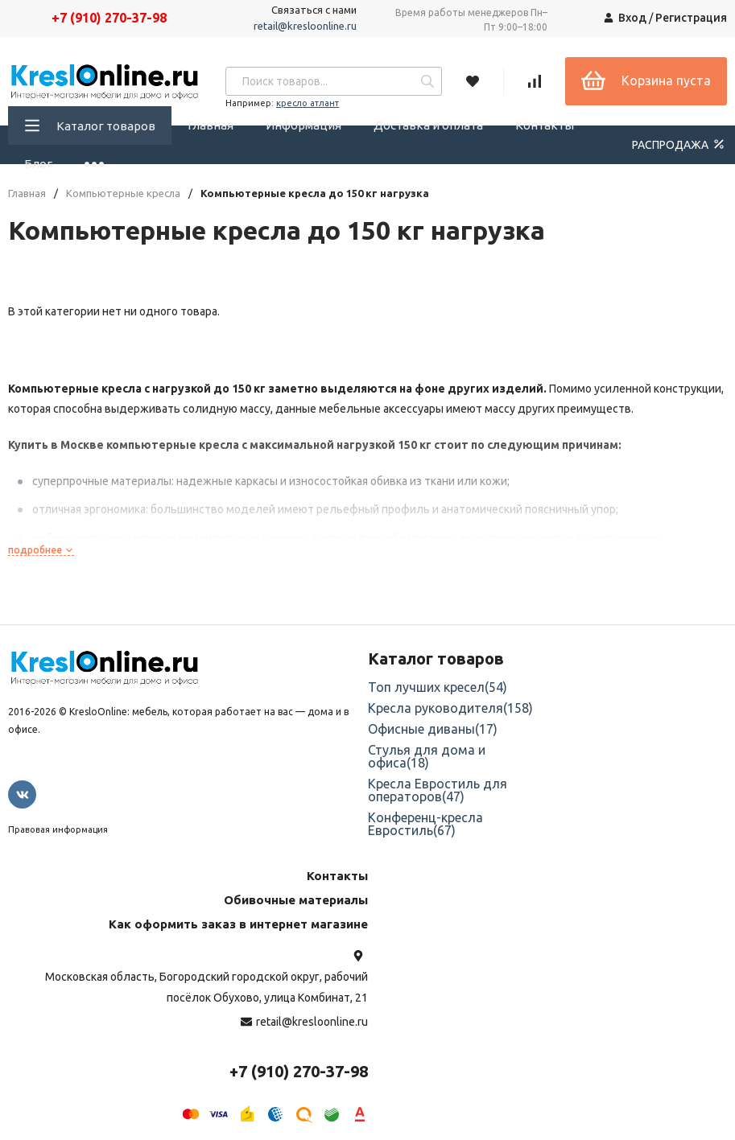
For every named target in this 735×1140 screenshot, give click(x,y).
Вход (632, 17)
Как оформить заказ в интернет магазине (238, 924)
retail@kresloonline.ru (305, 25)
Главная (210, 125)
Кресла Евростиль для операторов (437, 790)
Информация (303, 125)
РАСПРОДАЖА (679, 144)
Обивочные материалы (296, 900)
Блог (38, 164)
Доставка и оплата (428, 125)
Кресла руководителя (450, 708)
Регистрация (691, 17)
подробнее (41, 550)
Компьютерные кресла (123, 193)
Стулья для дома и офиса (426, 756)
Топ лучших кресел (437, 687)
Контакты (544, 125)
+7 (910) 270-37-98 (109, 17)
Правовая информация (58, 829)
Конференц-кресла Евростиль (425, 824)
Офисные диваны (433, 729)
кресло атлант (307, 103)
